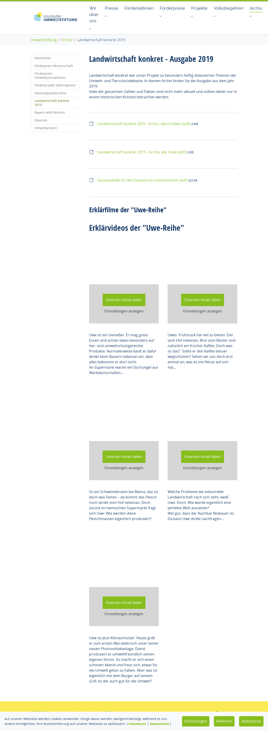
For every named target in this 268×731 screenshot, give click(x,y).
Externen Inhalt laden (124, 306)
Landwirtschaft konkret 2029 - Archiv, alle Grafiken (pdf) (144, 130)
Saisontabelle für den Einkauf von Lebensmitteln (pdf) (142, 186)
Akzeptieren (251, 721)
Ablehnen (224, 721)
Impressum (137, 724)
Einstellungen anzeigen (124, 317)
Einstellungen (195, 721)
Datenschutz (159, 724)
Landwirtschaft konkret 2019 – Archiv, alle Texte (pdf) (142, 158)
